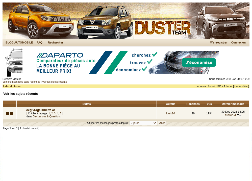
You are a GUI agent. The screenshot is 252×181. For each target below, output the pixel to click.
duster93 (230, 114)
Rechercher (55, 42)
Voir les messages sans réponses (21, 81)
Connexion (238, 42)
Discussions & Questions (47, 116)
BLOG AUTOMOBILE (19, 42)
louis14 (170, 113)
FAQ (39, 42)
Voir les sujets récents (54, 81)
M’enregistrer (219, 42)
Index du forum (12, 86)
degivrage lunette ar (40, 110)
